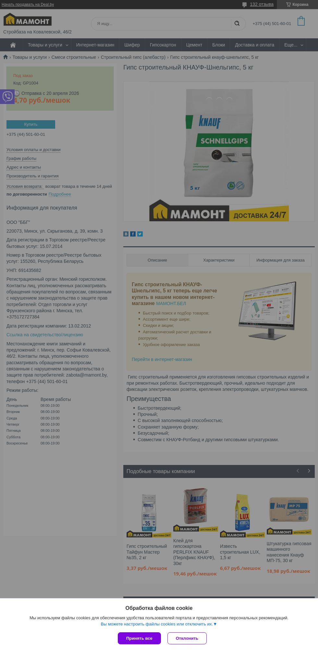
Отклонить (187, 638)
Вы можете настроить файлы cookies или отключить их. (157, 624)
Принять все (139, 638)
